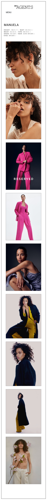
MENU (9, 12)
